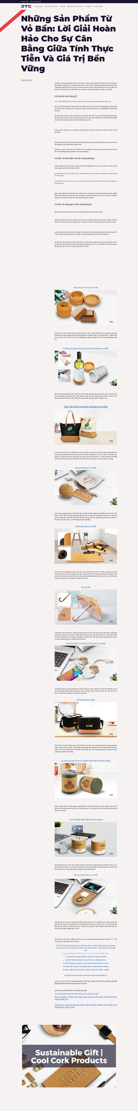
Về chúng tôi (38, 6)
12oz (66, 406)
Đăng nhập (25, 1)
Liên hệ (110, 6)
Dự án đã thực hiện (51, 6)
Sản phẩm (88, 6)
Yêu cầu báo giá (35, 1)
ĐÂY (113, 939)
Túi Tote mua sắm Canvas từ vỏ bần (88, 406)
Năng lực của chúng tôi (75, 6)
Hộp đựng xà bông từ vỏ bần (86, 288)
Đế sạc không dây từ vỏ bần (86, 875)
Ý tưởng (62, 6)
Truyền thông (98, 6)
